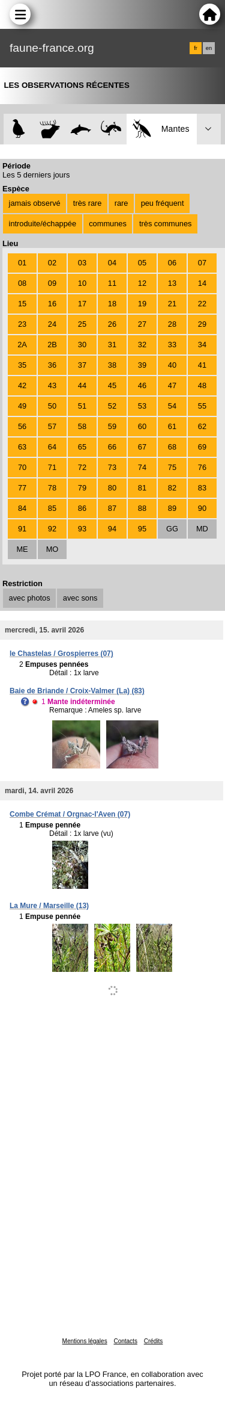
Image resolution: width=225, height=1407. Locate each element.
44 (82, 385)
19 (142, 303)
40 (172, 365)
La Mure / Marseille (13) (49, 905)
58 (82, 426)
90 (202, 508)
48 (202, 385)
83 (202, 487)
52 (112, 405)
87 (112, 508)
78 (52, 487)
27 (142, 324)
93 (82, 528)
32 (142, 344)
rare (121, 203)
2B (52, 344)
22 (202, 303)
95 (142, 528)
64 (52, 446)
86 (82, 508)
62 (202, 426)
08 (22, 283)
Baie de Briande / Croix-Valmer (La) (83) (77, 691)
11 (112, 283)
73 (112, 467)
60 (142, 426)
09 (52, 283)
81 (142, 487)
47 (172, 385)
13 (172, 283)
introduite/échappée (42, 223)
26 (112, 324)
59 (112, 426)
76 (202, 467)
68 (172, 446)
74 (142, 467)
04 (112, 262)
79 (82, 487)
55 (202, 405)
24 (52, 324)
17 (82, 303)
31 (112, 344)
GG (172, 528)
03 (82, 262)
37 (82, 365)
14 (202, 283)
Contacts (125, 1341)
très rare (87, 203)
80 (112, 487)
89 (172, 508)
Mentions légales (84, 1341)
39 (142, 365)
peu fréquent (162, 203)
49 (22, 405)
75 (172, 467)
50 (52, 405)
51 (82, 405)
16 (52, 303)
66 (112, 446)
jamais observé (35, 203)
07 (202, 262)
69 (202, 446)
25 (82, 324)
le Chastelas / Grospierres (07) (61, 653)
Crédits (153, 1341)
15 (22, 303)
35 (22, 365)
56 (22, 426)
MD (202, 528)
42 (22, 385)
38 (112, 365)
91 (22, 528)
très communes (165, 223)
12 (142, 283)
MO (52, 549)
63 (22, 446)
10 (82, 283)
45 (112, 385)
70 (22, 467)
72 (82, 467)
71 (52, 467)
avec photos (29, 597)
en (209, 48)
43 (52, 385)
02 (52, 262)
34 (202, 344)
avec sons (80, 597)
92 (52, 528)
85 (52, 508)
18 (112, 303)
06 (172, 262)
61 (172, 426)
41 (202, 365)
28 (172, 324)
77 (22, 487)
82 (172, 487)
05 (142, 262)
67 (142, 446)
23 (22, 324)
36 (52, 365)
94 (112, 528)
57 (52, 426)
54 (172, 405)
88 (142, 508)
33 (172, 344)
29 (202, 324)
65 (82, 446)
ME (22, 549)
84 (22, 508)
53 (142, 405)
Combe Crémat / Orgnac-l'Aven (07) (70, 814)
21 (172, 303)
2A (22, 344)
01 (22, 262)
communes (108, 223)
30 (82, 344)
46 (142, 385)
